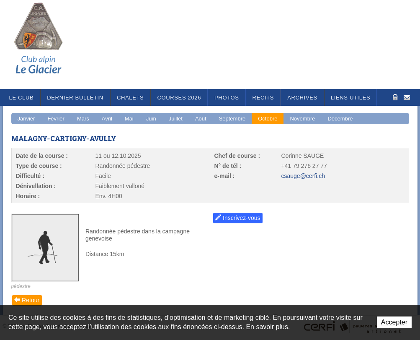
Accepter (394, 322)
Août (200, 118)
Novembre (302, 118)
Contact (407, 97)
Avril (107, 118)
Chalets (130, 97)
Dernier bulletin (75, 97)
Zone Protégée (394, 97)
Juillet (176, 118)
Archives (302, 97)
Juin (151, 118)
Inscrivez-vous (241, 217)
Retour (30, 300)
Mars (83, 118)
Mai (129, 118)
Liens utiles (351, 97)
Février (55, 118)
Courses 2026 (179, 97)
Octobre (267, 118)
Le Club (21, 97)
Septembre (232, 118)
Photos (226, 97)
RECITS (263, 97)
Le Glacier (45, 44)
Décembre (340, 118)
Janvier (26, 118)
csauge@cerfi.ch (303, 176)
